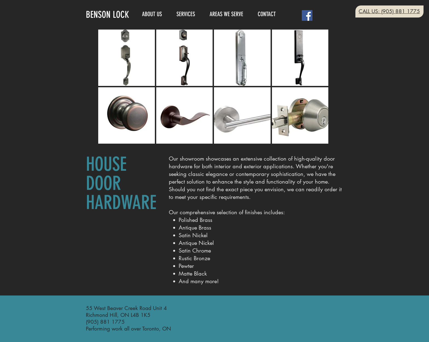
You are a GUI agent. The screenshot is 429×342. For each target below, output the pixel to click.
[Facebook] (307, 15)
